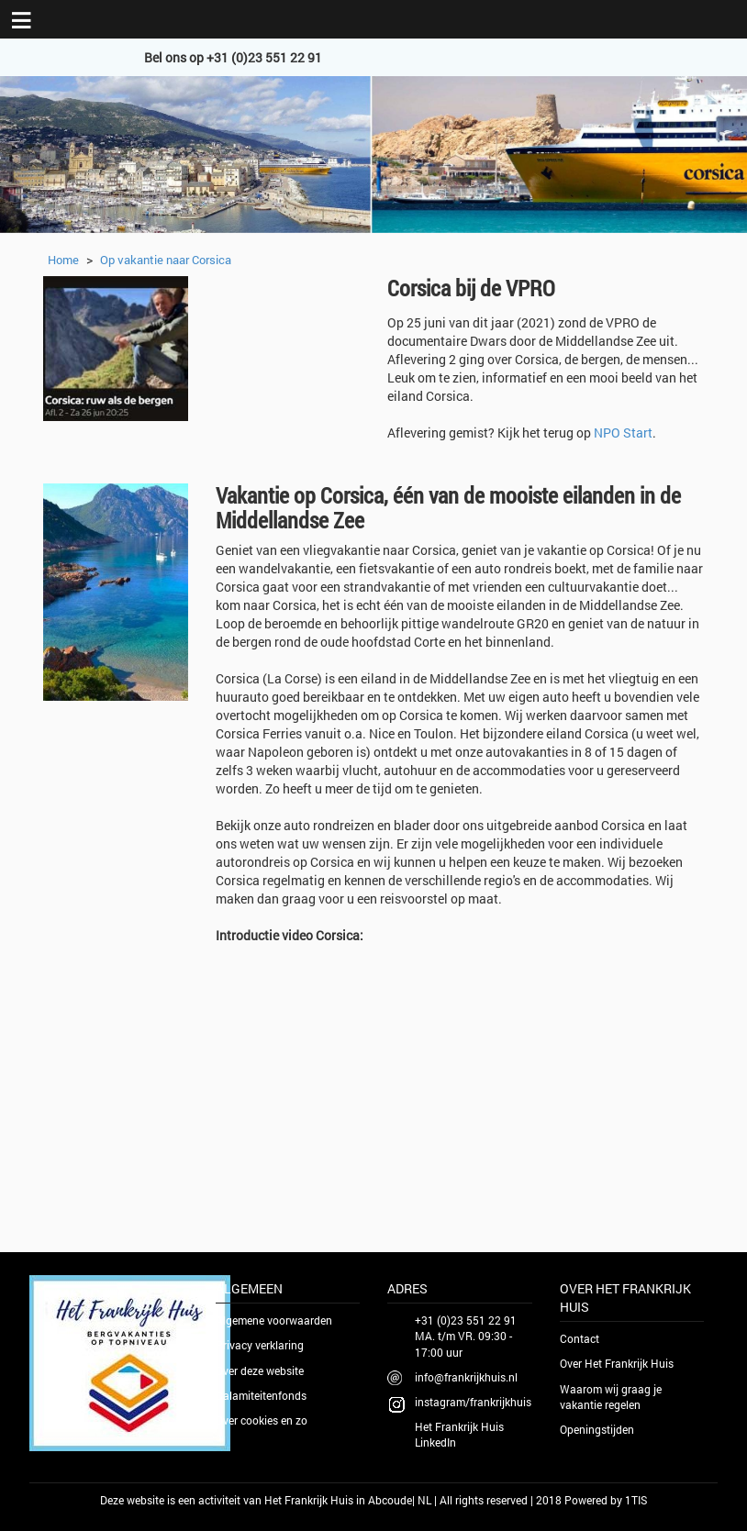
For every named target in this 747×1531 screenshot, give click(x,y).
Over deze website (260, 1370)
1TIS (636, 1499)
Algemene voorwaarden (274, 1320)
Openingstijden (597, 1429)
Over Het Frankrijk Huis (617, 1363)
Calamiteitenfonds (261, 1395)
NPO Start (623, 432)
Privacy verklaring (260, 1344)
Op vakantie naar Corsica (165, 259)
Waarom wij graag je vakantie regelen (611, 1396)
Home (63, 259)
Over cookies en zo (261, 1420)
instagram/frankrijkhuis (473, 1401)
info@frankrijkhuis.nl (466, 1377)
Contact (579, 1338)
